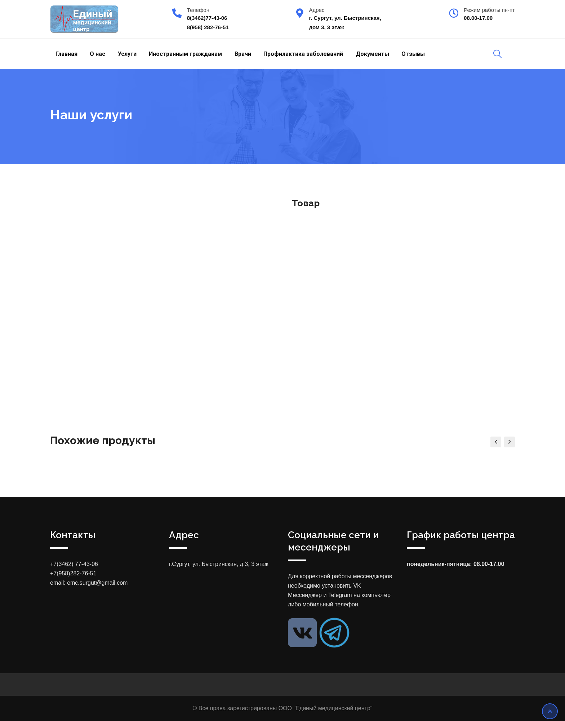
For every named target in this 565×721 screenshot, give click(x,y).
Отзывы (413, 53)
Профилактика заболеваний (303, 53)
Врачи (243, 53)
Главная (66, 53)
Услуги (127, 53)
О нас (97, 53)
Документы (372, 53)
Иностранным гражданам (185, 53)
